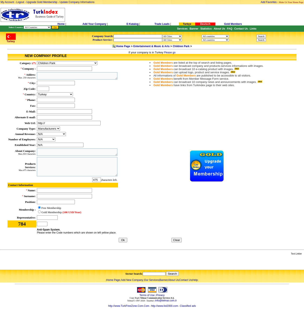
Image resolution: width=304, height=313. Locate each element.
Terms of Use (147, 295)
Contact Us (185, 280)
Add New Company (132, 280)
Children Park (181, 46)
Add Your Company (95, 23)
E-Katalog (133, 23)
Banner (163, 280)
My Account (8, 2)
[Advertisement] (51, 262)
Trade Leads (161, 23)
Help (195, 280)
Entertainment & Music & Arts (151, 46)
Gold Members (233, 23)
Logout (20, 2)
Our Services (151, 280)
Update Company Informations (77, 2)
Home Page (123, 46)
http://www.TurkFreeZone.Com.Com (128, 305)
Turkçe (187, 23)
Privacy (160, 295)
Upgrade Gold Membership (42, 2)
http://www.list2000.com (164, 305)
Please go (169, 52)
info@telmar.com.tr (166, 300)
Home (61, 23)
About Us (173, 280)
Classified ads (188, 305)
